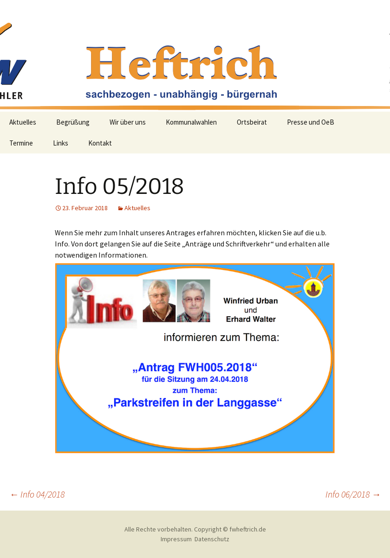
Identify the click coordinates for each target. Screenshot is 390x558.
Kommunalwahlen (191, 122)
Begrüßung (73, 122)
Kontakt (100, 143)
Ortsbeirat (252, 122)
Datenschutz (212, 539)
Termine (21, 143)
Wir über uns (128, 122)
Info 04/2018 (37, 494)
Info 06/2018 (353, 494)
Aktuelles (22, 122)
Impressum (176, 539)
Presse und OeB (310, 122)
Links (60, 143)
